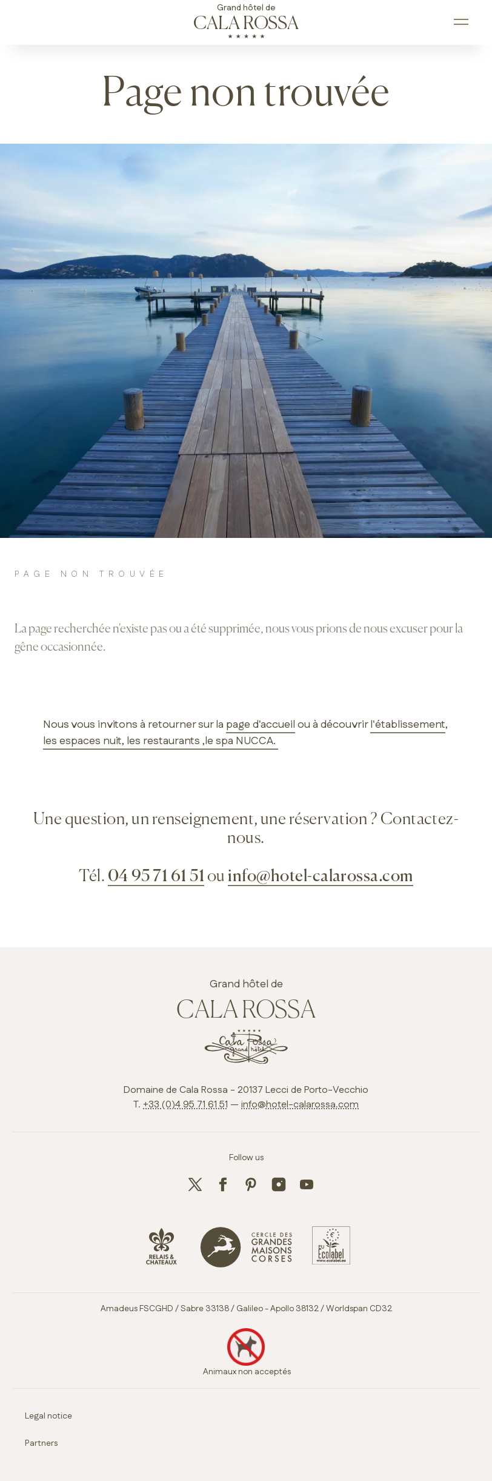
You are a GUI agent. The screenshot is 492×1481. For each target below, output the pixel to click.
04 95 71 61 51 (156, 876)
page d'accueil (260, 725)
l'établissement (407, 725)
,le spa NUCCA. (239, 741)
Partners (41, 1443)
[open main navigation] (462, 22)
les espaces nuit (82, 741)
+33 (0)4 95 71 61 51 (185, 1105)
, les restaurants (161, 741)
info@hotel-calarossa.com (320, 876)
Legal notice (48, 1416)
